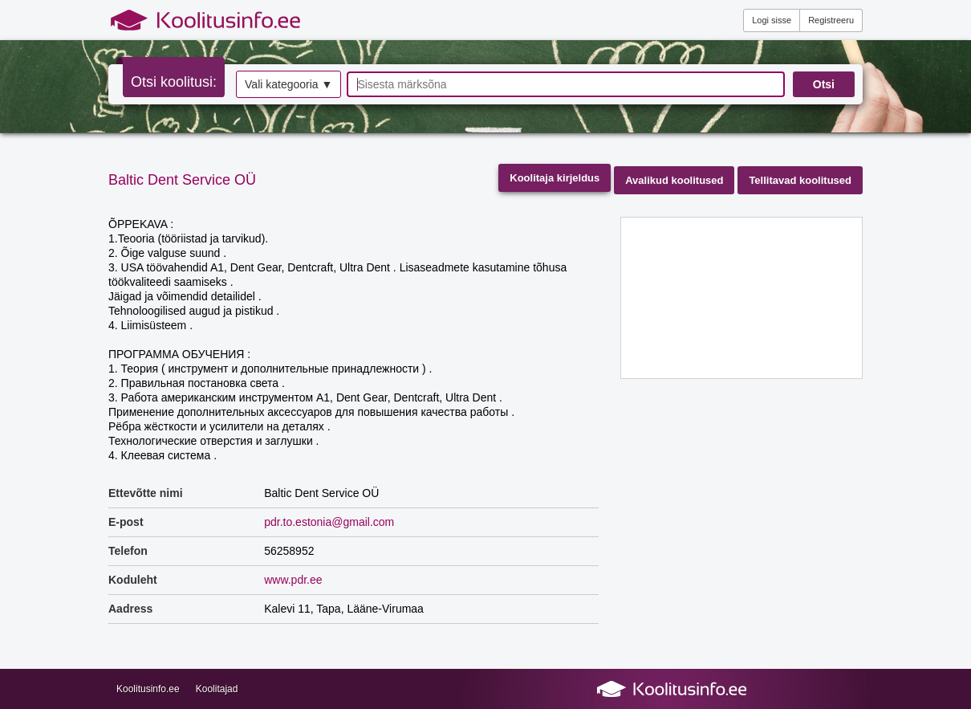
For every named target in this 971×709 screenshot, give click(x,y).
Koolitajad (217, 689)
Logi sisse (771, 20)
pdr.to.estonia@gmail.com (329, 521)
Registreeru (831, 20)
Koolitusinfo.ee (148, 689)
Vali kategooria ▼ (288, 84)
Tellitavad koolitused (800, 180)
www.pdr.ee (293, 579)
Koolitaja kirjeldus (554, 178)
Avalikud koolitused (674, 180)
